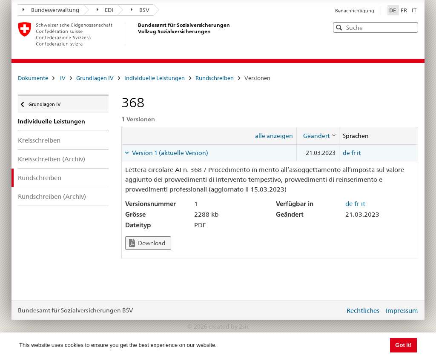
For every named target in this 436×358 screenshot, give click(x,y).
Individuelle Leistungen (154, 77)
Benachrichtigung (354, 11)
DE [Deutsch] (393, 10)
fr (353, 152)
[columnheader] (317, 135)
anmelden (332, 310)
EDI (105, 10)
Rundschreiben (214, 77)
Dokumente (33, 77)
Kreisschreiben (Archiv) (51, 159)
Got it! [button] (403, 345)
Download (147, 243)
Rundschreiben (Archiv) (52, 196)
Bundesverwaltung (51, 10)
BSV (140, 10)
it (359, 152)
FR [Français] (404, 10)
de (346, 152)
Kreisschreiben (39, 140)
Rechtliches (363, 310)
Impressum (402, 310)
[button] (411, 27)
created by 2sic (229, 326)
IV (63, 77)
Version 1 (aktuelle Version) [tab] (169, 152)
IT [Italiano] (414, 10)
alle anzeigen (274, 135)
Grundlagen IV (95, 77)
